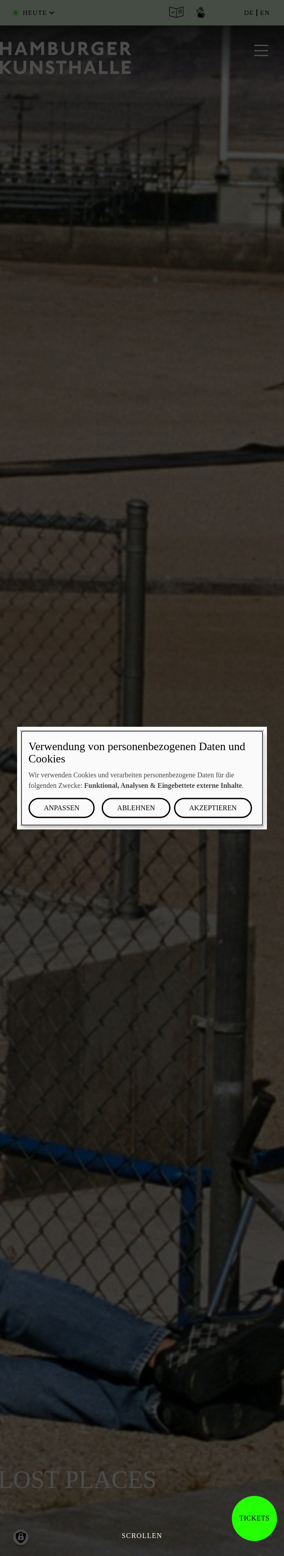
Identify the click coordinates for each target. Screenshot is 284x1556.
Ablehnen (136, 808)
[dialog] (142, 778)
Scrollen (142, 1535)
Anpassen (61, 808)
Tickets (254, 1518)
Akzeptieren (213, 808)
